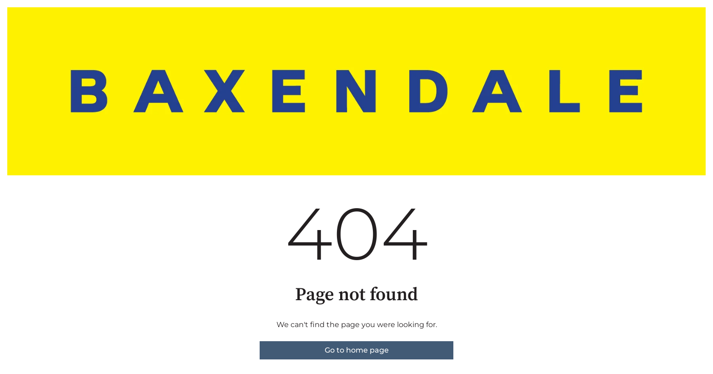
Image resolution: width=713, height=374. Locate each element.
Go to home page (357, 350)
